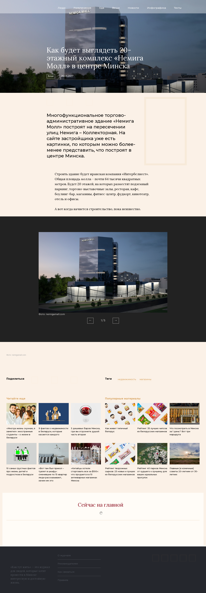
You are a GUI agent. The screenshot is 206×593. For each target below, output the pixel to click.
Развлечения (82, 7)
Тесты (178, 7)
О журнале (65, 555)
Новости (133, 7)
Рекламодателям (69, 563)
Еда (101, 7)
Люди (62, 7)
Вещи (116, 7)
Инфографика (156, 7)
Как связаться (67, 571)
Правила (64, 580)
